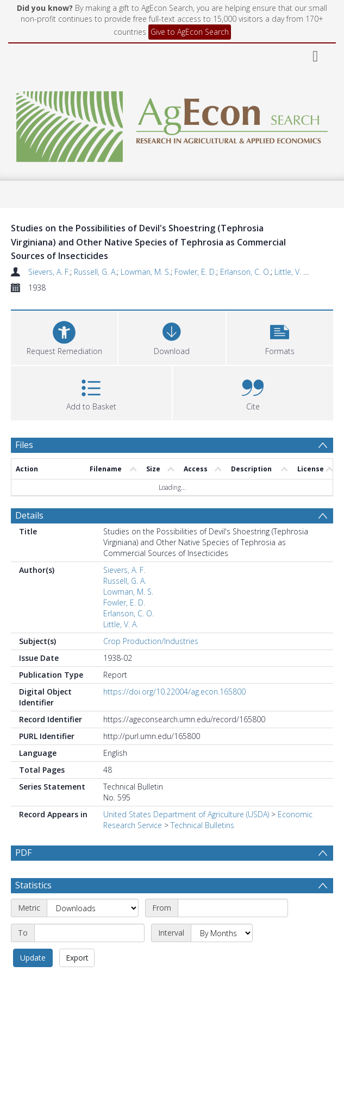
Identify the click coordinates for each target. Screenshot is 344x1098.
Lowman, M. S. (146, 272)
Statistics (33, 885)
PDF (23, 853)
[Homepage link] (172, 123)
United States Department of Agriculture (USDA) (186, 814)
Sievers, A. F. (49, 272)
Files (24, 445)
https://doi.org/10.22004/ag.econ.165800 (174, 691)
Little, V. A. (291, 272)
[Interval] (222, 933)
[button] (280, 336)
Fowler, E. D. (195, 272)
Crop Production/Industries (150, 641)
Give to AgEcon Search (190, 32)
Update (33, 957)
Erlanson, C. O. (245, 272)
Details (29, 515)
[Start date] (233, 908)
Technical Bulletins (202, 825)
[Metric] (93, 908)
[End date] (89, 933)
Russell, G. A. (95, 272)
